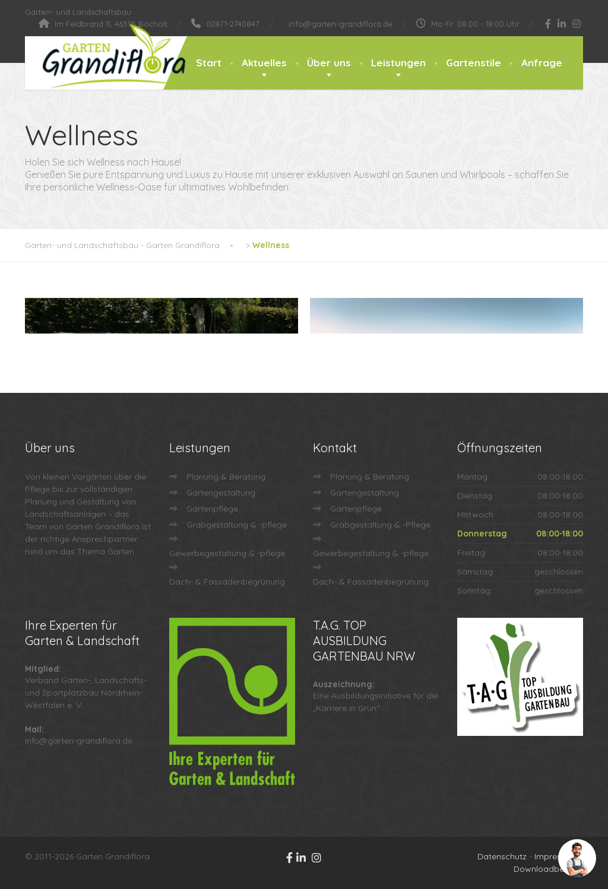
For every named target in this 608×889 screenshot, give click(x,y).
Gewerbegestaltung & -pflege (227, 553)
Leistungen (398, 62)
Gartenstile (473, 62)
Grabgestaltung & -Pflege (380, 524)
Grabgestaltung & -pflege (236, 524)
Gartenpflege (212, 508)
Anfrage (541, 62)
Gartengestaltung (220, 492)
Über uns (329, 62)
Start (208, 62)
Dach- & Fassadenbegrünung (227, 581)
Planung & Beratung (225, 476)
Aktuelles (264, 62)
